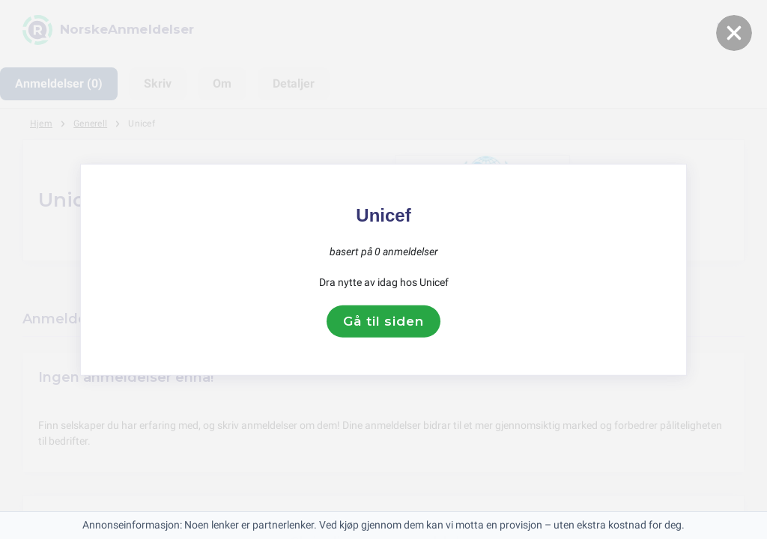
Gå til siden (383, 321)
